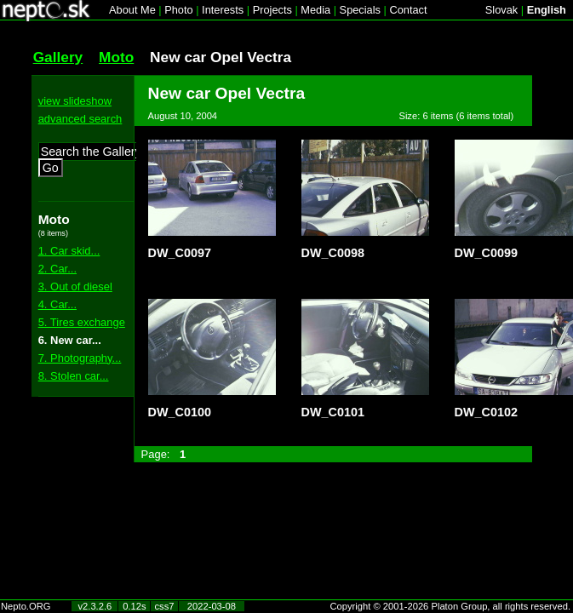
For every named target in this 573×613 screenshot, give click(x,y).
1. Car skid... (69, 250)
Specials (360, 9)
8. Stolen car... (73, 376)
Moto (116, 57)
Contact (408, 9)
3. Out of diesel (75, 286)
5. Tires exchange (81, 322)
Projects (272, 9)
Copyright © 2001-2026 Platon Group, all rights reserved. (450, 606)
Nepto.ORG (25, 606)
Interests (223, 9)
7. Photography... (80, 358)
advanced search (80, 118)
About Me (132, 9)
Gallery (58, 57)
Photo (178, 9)
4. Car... (57, 304)
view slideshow (75, 101)
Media (315, 9)
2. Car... (57, 268)
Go (51, 168)
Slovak (501, 9)
